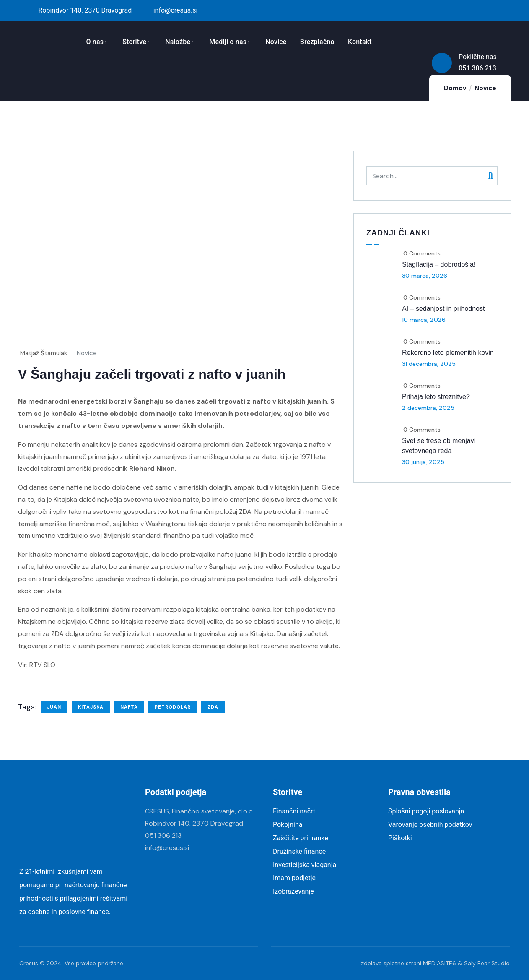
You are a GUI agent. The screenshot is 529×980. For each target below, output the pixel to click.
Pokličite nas (478, 57)
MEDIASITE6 (439, 963)
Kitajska (91, 707)
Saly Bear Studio (487, 963)
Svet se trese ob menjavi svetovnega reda (438, 445)
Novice (87, 353)
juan (54, 707)
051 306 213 (163, 835)
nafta (129, 707)
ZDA (212, 707)
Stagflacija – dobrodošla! (438, 264)
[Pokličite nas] (442, 63)
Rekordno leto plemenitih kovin (448, 352)
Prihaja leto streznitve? (436, 396)
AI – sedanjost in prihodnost (443, 308)
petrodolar (173, 707)
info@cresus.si (167, 847)
